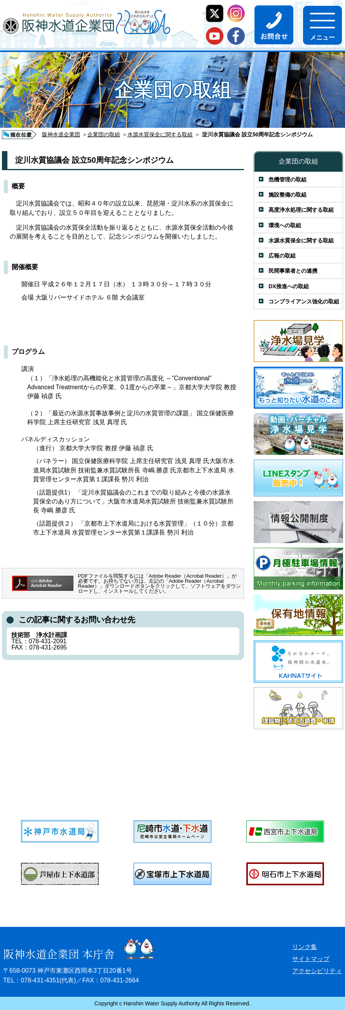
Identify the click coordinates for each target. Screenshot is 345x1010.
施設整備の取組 (287, 195)
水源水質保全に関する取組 (160, 134)
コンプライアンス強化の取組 (303, 301)
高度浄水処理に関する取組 (301, 210)
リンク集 (304, 947)
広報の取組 (282, 255)
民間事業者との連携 (292, 271)
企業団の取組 (103, 134)
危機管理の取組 (287, 179)
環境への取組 (284, 225)
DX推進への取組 (288, 286)
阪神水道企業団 (61, 134)
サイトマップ (310, 959)
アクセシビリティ (317, 971)
